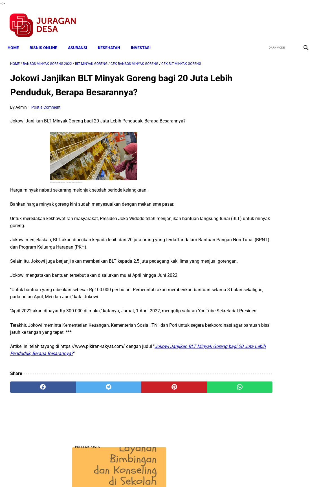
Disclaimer (157, 472)
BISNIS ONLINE (46, 41)
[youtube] (289, 21)
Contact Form (203, 472)
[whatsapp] (185, 397)
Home (15, 41)
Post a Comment (46, 103)
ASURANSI (80, 41)
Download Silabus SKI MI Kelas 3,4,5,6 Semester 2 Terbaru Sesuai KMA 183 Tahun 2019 (266, 281)
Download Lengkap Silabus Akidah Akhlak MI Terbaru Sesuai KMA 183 (268, 238)
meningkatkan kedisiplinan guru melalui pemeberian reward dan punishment (267, 323)
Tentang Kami (233, 472)
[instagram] (303, 21)
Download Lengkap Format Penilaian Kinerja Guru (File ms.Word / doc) (262, 414)
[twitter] (276, 21)
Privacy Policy (130, 472)
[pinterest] (135, 397)
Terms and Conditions (93, 472)
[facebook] (263, 21)
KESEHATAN (111, 41)
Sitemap (178, 472)
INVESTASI (143, 41)
